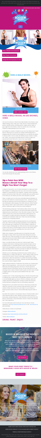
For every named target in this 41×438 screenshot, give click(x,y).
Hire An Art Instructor (29, 426)
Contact (36, 429)
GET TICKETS (22, 357)
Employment (30, 429)
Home (9, 426)
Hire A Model (19, 426)
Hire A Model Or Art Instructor (11, 50)
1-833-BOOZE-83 (33, 304)
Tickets (14, 426)
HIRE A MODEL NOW (20, 112)
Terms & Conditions (18, 432)
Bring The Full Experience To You (12, 59)
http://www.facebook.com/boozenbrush (17, 314)
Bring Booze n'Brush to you (13, 429)
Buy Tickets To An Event (9, 55)
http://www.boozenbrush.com (18, 304)
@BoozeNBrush (11, 316)
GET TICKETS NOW (20, 169)
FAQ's (25, 432)
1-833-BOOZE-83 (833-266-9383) (31, 8)
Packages (23, 429)
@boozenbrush (12, 311)
